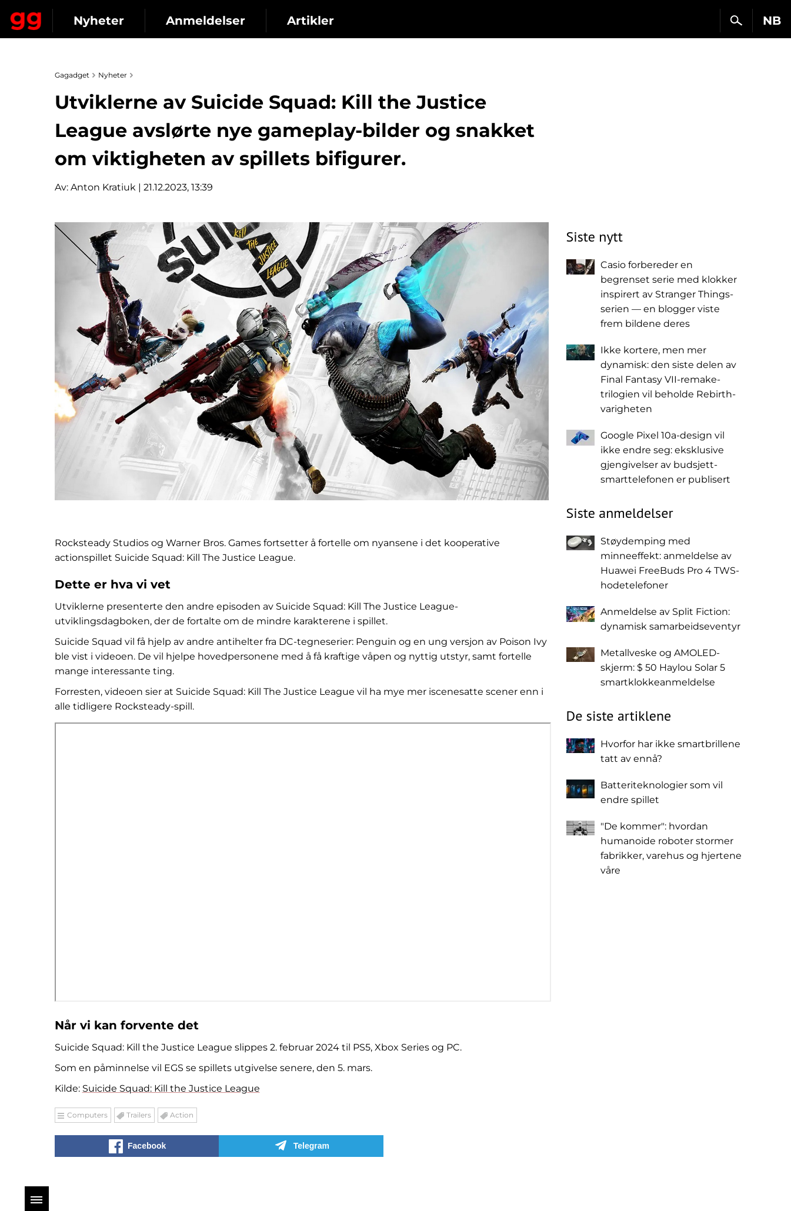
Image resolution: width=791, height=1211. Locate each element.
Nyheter (204, 21)
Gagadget (79, 15)
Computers (87, 1114)
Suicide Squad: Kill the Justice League (171, 1088)
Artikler (416, 21)
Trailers (138, 1114)
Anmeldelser (311, 21)
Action (181, 1114)
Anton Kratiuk (103, 187)
